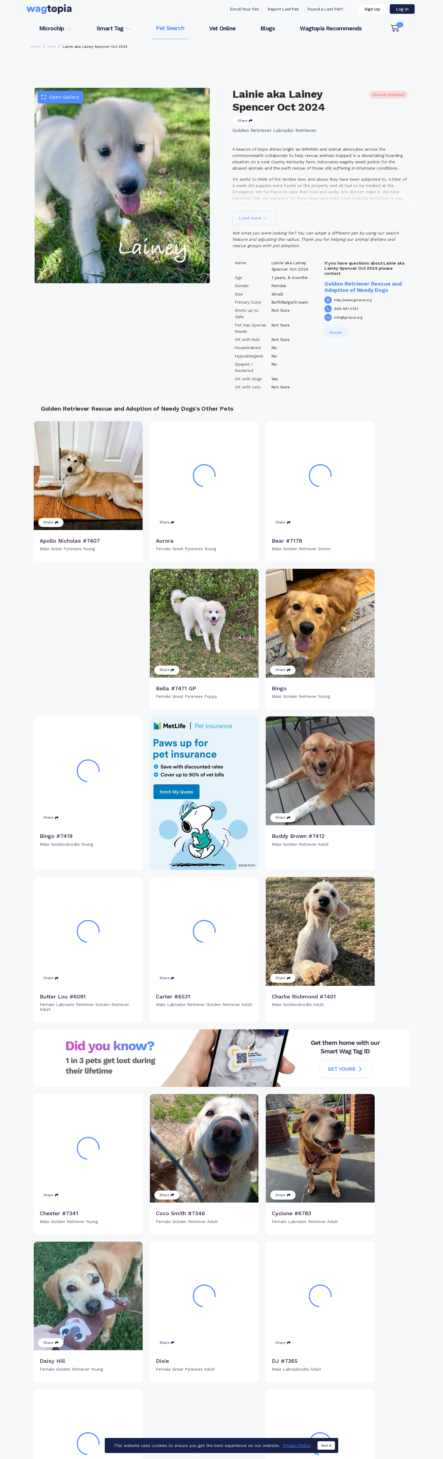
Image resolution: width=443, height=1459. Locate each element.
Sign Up (372, 9)
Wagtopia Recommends (330, 28)
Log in (402, 9)
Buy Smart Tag (263, 1379)
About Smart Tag (265, 1408)
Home (35, 46)
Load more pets (221, 1302)
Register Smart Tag (268, 1389)
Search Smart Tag (267, 1399)
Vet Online (222, 28)
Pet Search (170, 28)
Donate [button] (336, 332)
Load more (253, 218)
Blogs (267, 28)
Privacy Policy (296, 1456)
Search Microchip (178, 1399)
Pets (52, 46)
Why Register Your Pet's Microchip (196, 1379)
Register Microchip (179, 1389)
